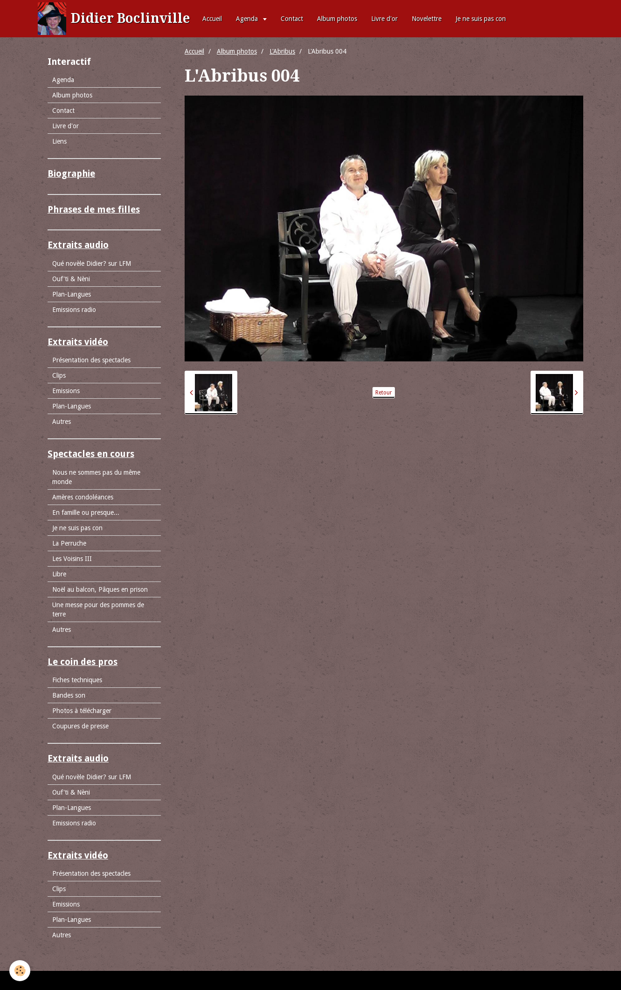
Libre (59, 574)
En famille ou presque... (85, 512)
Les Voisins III (72, 558)
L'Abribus (282, 51)
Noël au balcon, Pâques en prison (100, 589)
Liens (59, 141)
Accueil (212, 18)
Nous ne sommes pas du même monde (96, 477)
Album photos (337, 18)
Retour (383, 392)
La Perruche (69, 543)
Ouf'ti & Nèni (71, 279)
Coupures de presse (80, 726)
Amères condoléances (82, 497)
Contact (292, 18)
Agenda (248, 18)
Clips (59, 375)
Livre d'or (384, 18)
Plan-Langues (71, 294)
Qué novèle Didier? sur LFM (91, 263)
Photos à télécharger (81, 710)
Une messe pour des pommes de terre (98, 609)
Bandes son (68, 695)
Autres (61, 421)
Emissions (66, 391)
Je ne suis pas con (480, 18)
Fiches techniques (77, 680)
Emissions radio (74, 309)
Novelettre (427, 18)
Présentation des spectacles (91, 360)
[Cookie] (19, 970)
